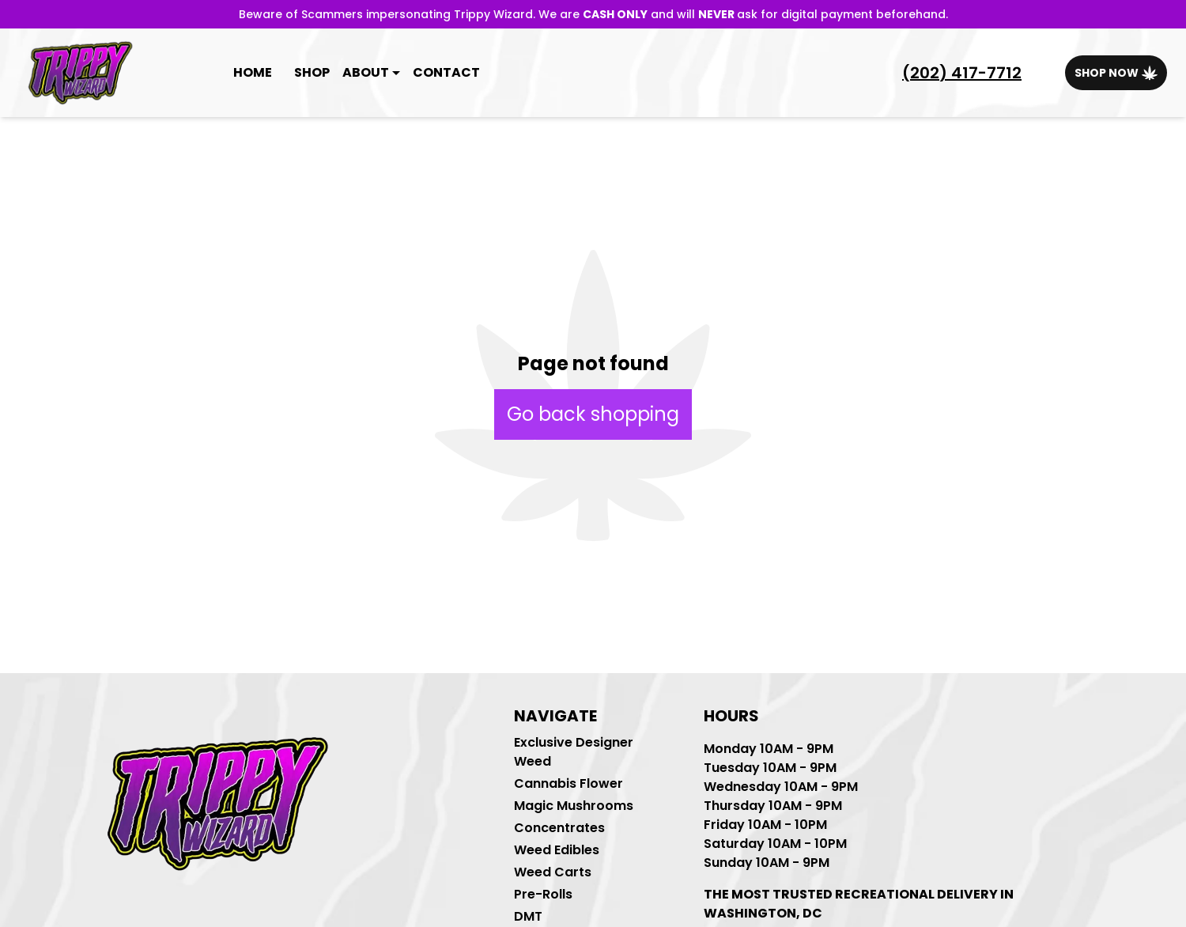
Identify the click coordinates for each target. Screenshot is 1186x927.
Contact (446, 72)
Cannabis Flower (568, 783)
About (365, 72)
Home (252, 72)
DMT (528, 916)
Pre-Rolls (543, 894)
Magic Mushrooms (573, 805)
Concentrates (559, 828)
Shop (312, 72)
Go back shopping (593, 414)
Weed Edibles (556, 850)
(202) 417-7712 (962, 73)
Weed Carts (552, 872)
